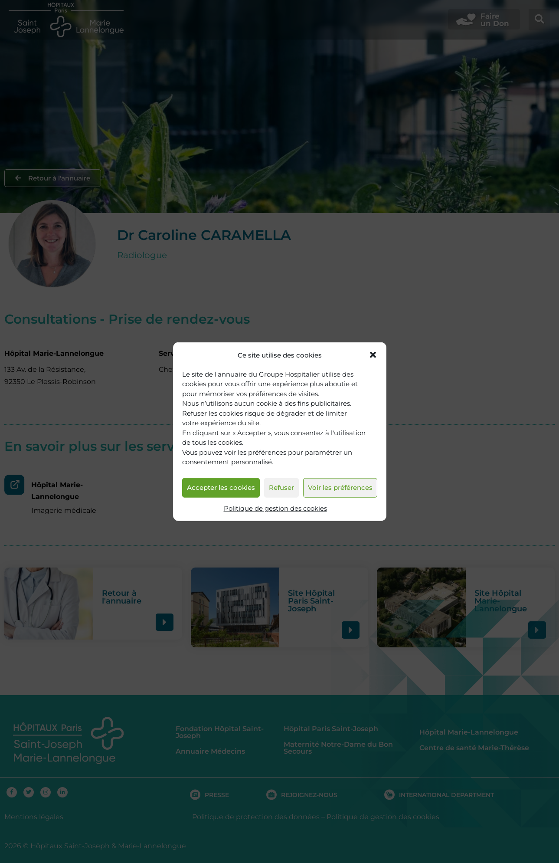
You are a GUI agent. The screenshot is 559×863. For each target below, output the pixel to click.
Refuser (281, 487)
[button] (373, 355)
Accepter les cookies (221, 487)
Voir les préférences (340, 487)
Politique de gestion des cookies (275, 508)
